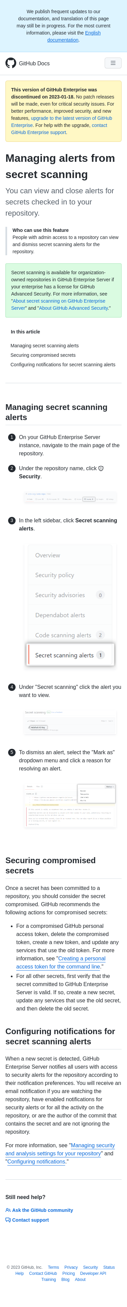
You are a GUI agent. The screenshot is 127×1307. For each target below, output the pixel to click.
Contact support (27, 1220)
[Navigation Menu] (113, 63)
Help (19, 1273)
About (80, 1279)
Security (90, 1267)
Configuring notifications (36, 1161)
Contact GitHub (43, 1273)
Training (48, 1279)
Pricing (68, 1273)
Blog (65, 1279)
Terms (53, 1267)
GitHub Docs (34, 63)
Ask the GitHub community (39, 1210)
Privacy (71, 1267)
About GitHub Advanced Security (73, 308)
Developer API (93, 1273)
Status (109, 1267)
